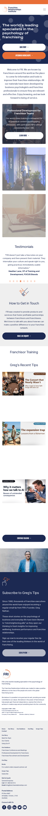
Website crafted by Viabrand (26, 714)
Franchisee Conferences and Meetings (14, 750)
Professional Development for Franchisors (15, 753)
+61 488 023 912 (10, 783)
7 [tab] (31, 278)
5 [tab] (24, 278)
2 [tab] (13, 278)
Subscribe (5, 774)
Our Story (11, 729)
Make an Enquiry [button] (23, 336)
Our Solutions (21, 729)
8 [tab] (34, 278)
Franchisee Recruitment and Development (15, 755)
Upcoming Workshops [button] (23, 55)
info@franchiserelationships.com (16, 785)
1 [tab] (10, 278)
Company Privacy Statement (9, 714)
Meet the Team (6, 738)
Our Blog (30, 729)
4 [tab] (20, 278)
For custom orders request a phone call (14, 767)
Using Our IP (6, 743)
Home (3, 729)
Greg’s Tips (39, 729)
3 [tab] (17, 278)
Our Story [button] (23, 47)
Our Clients (5, 741)
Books (4, 764)
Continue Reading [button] (23, 538)
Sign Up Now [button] (23, 653)
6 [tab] (27, 278)
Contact (4, 731)
